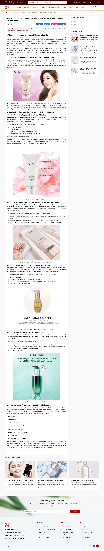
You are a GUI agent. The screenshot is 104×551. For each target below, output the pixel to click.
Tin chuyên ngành (13, 13)
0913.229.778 (79, 2)
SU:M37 (65, 8)
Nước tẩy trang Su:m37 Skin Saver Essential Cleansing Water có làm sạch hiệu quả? (89, 59)
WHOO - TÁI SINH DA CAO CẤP (66, 539)
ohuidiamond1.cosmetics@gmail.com (17, 537)
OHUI (76, 8)
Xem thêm (8, 489)
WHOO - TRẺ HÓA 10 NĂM (65, 531)
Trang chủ (20, 8)
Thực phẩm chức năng (54, 8)
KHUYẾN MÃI (36, 8)
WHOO (70, 8)
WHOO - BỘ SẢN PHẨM (64, 528)
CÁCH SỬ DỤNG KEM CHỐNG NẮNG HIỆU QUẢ (88, 70)
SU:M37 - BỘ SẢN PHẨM (43, 528)
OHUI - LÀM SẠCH (84, 531)
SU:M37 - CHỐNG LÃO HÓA (43, 539)
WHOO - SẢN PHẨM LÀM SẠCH (66, 533)
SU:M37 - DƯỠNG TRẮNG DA (44, 536)
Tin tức (44, 8)
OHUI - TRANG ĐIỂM (85, 536)
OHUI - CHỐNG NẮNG (85, 539)
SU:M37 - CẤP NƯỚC (42, 533)
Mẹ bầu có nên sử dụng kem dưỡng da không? (87, 48)
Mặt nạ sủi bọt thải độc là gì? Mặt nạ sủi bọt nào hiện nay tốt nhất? (89, 37)
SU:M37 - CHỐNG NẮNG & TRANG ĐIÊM (46, 531)
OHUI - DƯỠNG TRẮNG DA (86, 533)
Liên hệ (81, 8)
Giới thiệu (28, 8)
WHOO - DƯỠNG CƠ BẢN (64, 536)
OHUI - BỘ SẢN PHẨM (85, 528)
